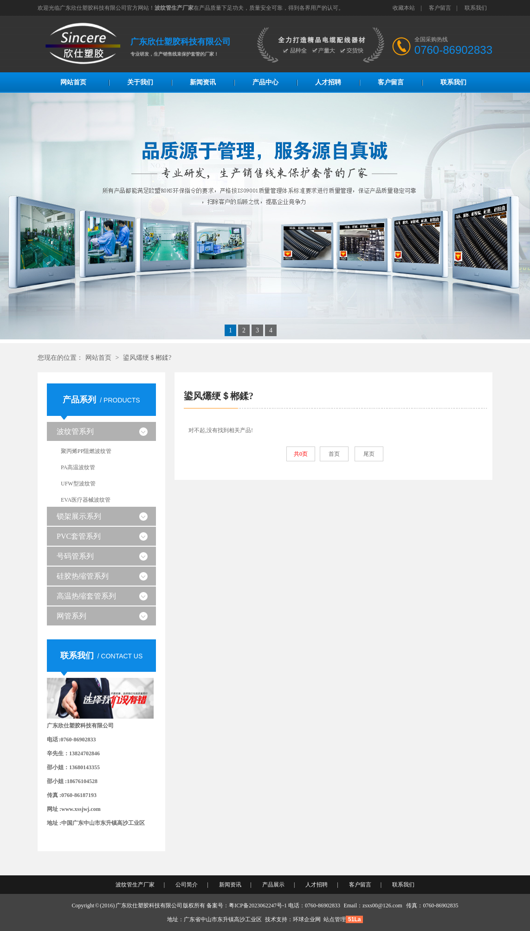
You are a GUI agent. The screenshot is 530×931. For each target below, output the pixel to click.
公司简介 (186, 884)
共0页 (301, 454)
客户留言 (440, 8)
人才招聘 (328, 82)
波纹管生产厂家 (135, 884)
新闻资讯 (203, 82)
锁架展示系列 (79, 516)
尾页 (369, 454)
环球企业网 (307, 919)
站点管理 (334, 919)
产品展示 (273, 884)
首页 (334, 454)
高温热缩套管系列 (86, 596)
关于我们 (140, 82)
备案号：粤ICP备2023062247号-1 (247, 905)
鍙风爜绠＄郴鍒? (147, 357)
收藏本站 (404, 8)
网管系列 (71, 616)
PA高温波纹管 (78, 467)
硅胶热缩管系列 (83, 576)
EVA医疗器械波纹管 (85, 500)
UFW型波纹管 (78, 483)
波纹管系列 (75, 431)
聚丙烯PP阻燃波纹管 (86, 451)
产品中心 (265, 82)
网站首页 (73, 82)
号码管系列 (75, 556)
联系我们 (476, 8)
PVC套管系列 (79, 536)
